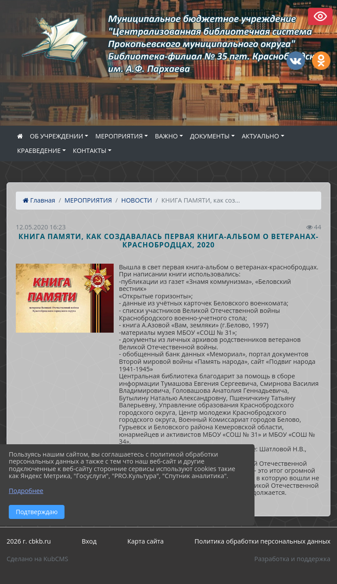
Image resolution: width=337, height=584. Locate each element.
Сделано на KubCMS (37, 559)
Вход (89, 541)
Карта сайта (145, 541)
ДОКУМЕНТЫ (209, 136)
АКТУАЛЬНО (260, 136)
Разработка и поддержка (292, 559)
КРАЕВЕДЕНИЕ (39, 150)
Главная (39, 200)
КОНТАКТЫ (90, 150)
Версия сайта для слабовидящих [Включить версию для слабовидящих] (320, 16)
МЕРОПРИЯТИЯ (119, 136)
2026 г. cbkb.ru (29, 541)
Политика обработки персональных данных (262, 541)
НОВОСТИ (136, 200)
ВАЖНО (166, 136)
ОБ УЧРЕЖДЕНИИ (56, 136)
